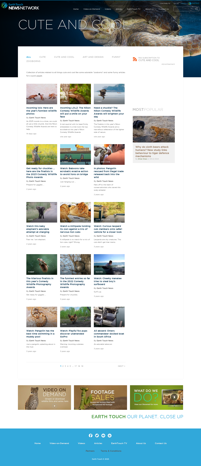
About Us (149, 9)
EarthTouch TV (133, 9)
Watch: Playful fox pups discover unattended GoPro (73, 333)
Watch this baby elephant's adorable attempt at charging (37, 229)
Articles (119, 9)
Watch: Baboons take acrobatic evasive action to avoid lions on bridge (74, 171)
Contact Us (164, 9)
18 (79, 366)
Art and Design (93, 57)
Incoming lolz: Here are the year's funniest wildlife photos (41, 110)
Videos (108, 9)
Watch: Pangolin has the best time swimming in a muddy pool (40, 333)
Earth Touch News (37, 118)
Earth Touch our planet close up (20, 6)
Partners (90, 451)
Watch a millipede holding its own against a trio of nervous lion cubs (75, 229)
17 (76, 366)
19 (82, 366)
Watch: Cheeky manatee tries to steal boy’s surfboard (108, 281)
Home (76, 9)
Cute (42, 57)
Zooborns (33, 61)
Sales (176, 3)
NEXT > (121, 366)
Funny (116, 57)
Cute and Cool (64, 57)
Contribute (165, 3)
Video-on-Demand (91, 9)
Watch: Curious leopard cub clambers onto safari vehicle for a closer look (108, 229)
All (28, 57)
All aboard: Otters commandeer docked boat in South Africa (109, 333)
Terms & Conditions (111, 451)
